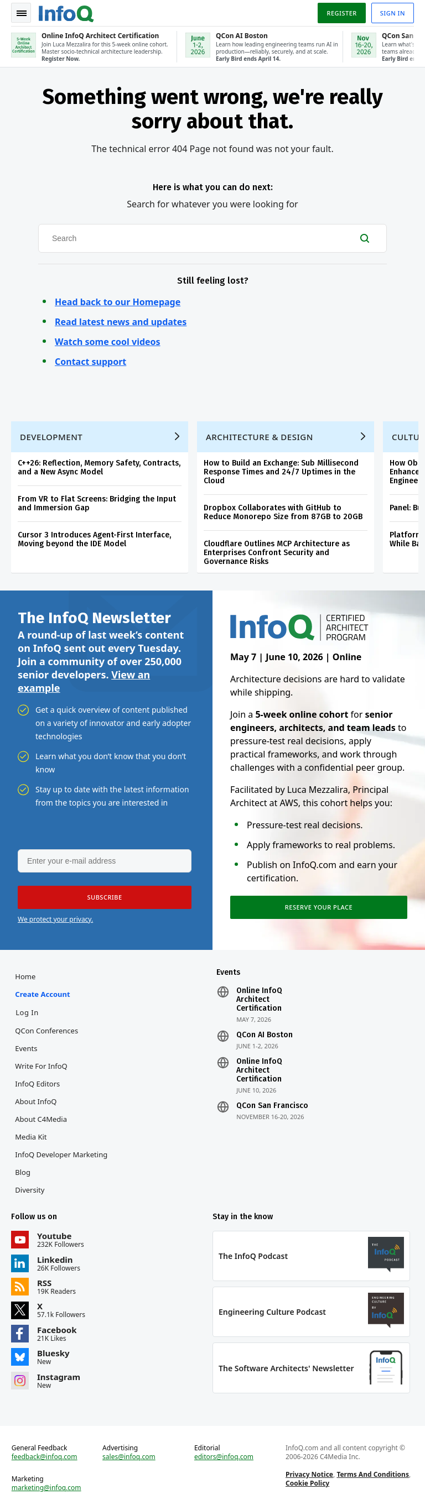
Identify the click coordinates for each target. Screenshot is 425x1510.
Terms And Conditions (372, 1474)
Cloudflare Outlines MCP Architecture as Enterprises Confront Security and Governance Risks (277, 552)
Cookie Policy (307, 1483)
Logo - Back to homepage (66, 12)
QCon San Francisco (272, 1105)
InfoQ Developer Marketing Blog (61, 1163)
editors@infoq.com (223, 1456)
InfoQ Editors (37, 1084)
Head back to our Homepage (117, 302)
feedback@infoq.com (44, 1456)
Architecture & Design (259, 436)
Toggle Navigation (22, 13)
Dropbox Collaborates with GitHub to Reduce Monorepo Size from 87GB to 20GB (283, 512)
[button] (104, 897)
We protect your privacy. (55, 919)
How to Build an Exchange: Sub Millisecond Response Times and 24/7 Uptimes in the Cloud (281, 471)
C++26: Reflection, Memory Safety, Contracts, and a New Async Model (99, 467)
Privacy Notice (309, 1474)
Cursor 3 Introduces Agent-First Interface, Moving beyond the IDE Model (94, 539)
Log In (27, 1012)
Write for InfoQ (41, 1066)
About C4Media (41, 1119)
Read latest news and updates (120, 322)
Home (25, 976)
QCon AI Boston (264, 1035)
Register (341, 13)
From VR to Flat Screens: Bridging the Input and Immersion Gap (97, 503)
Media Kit (30, 1137)
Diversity (29, 1190)
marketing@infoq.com (46, 1487)
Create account (42, 994)
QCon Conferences (46, 1031)
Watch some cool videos (107, 342)
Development (51, 436)
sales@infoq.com (129, 1456)
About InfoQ (35, 1101)
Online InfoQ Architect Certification (259, 999)
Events (26, 1048)
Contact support (90, 362)
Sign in (392, 13)
